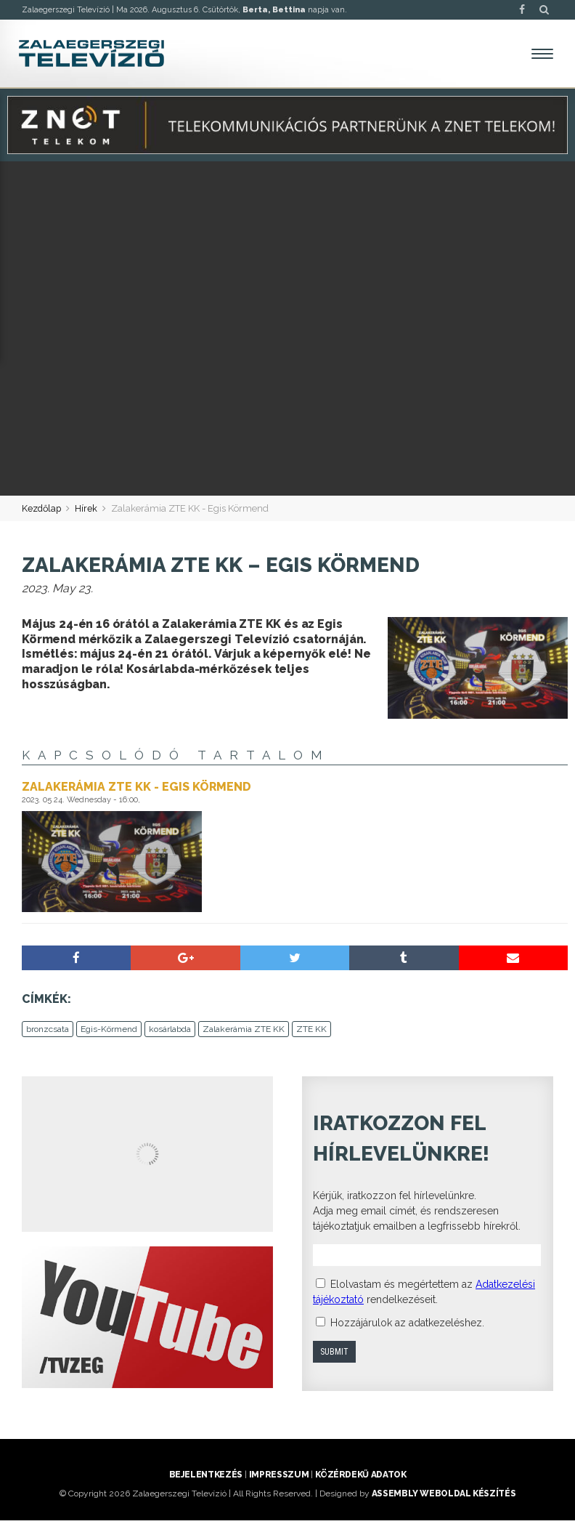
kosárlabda (170, 1033)
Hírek (88, 512)
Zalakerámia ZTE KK (244, 1033)
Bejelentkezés (205, 1478)
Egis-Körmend (109, 1033)
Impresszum (279, 1478)
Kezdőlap (42, 512)
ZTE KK (311, 1033)
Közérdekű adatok (360, 1478)
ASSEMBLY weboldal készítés (444, 1497)
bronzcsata (47, 1033)
